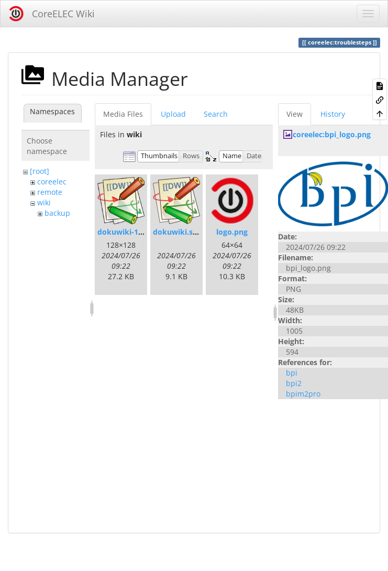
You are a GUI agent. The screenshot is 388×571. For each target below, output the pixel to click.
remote (49, 192)
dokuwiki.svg (177, 232)
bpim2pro (303, 394)
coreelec (51, 181)
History (332, 114)
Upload (173, 114)
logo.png (232, 232)
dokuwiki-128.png (129, 232)
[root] (39, 171)
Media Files (123, 114)
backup (57, 213)
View (294, 114)
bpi (291, 373)
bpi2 (294, 383)
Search (216, 114)
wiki (44, 202)
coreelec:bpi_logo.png (332, 134)
